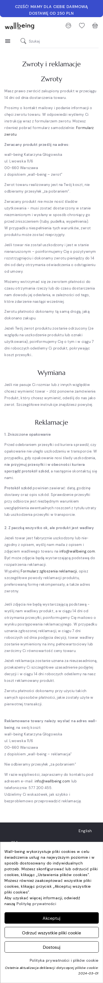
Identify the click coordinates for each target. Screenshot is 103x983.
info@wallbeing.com (77, 551)
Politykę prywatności (36, 903)
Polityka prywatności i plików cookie (64, 960)
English (85, 830)
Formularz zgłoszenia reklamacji (49, 571)
